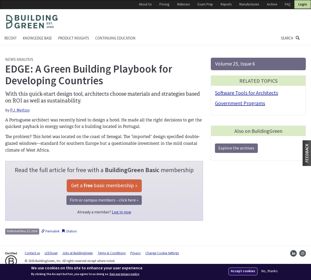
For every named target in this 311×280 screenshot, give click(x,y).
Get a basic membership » (104, 185)
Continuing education (115, 38)
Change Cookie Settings (162, 253)
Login (302, 4)
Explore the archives (236, 148)
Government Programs (240, 103)
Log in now (121, 212)
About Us (145, 4)
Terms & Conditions (112, 253)
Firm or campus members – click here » (104, 200)
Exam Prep (205, 4)
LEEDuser (51, 253)
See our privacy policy (124, 274)
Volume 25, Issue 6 (235, 64)
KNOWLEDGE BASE (37, 38)
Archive (272, 4)
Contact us (32, 253)
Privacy (135, 253)
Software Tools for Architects (246, 93)
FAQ (287, 4)
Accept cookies (243, 271)
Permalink (50, 231)
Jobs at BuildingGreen (77, 253)
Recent (10, 38)
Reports (226, 4)
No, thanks (269, 271)
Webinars (183, 4)
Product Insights (73, 38)
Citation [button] (69, 231)
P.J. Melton (20, 110)
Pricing (164, 4)
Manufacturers (249, 4)
